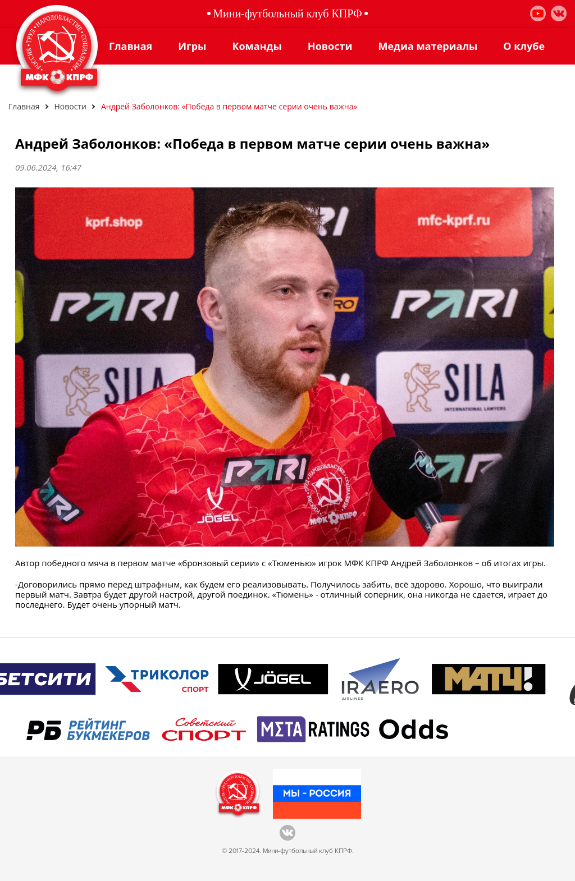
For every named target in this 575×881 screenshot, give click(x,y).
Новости (330, 46)
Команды (256, 46)
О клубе (524, 46)
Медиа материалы (427, 46)
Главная (130, 46)
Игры (192, 46)
